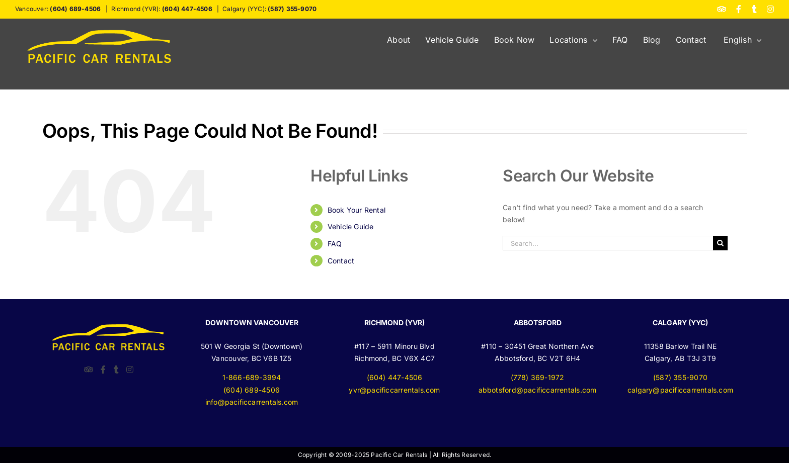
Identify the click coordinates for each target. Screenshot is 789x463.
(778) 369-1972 (538, 377)
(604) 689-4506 (251, 390)
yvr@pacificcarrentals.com (394, 390)
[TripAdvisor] (88, 369)
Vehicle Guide (351, 226)
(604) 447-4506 (395, 377)
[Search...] (608, 243)
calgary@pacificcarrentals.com (680, 390)
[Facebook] (103, 369)
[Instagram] (129, 369)
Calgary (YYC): (269, 9)
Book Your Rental (356, 210)
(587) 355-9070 (680, 377)
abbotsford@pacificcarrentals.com (538, 390)
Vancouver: (58, 9)
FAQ (335, 243)
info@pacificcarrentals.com (251, 402)
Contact (341, 260)
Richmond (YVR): (161, 9)
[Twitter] (116, 369)
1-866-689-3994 (251, 377)
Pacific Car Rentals (399, 454)
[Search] (720, 243)
